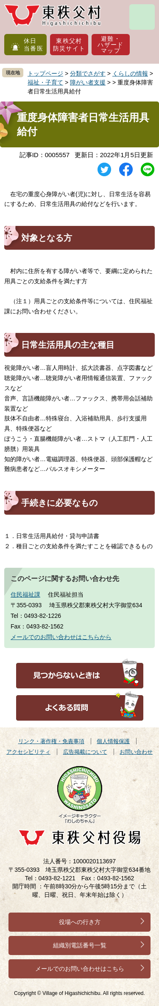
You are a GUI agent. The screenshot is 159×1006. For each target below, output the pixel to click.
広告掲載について (85, 752)
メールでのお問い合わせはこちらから (61, 637)
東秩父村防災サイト (69, 44)
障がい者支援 (88, 82)
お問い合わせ (136, 752)
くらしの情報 (130, 73)
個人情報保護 (113, 741)
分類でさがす (88, 73)
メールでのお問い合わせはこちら (79, 968)
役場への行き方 (79, 922)
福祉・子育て (45, 82)
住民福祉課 (25, 594)
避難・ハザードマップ (111, 44)
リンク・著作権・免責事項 (51, 741)
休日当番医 (33, 44)
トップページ (45, 73)
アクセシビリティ (28, 752)
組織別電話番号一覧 (79, 945)
